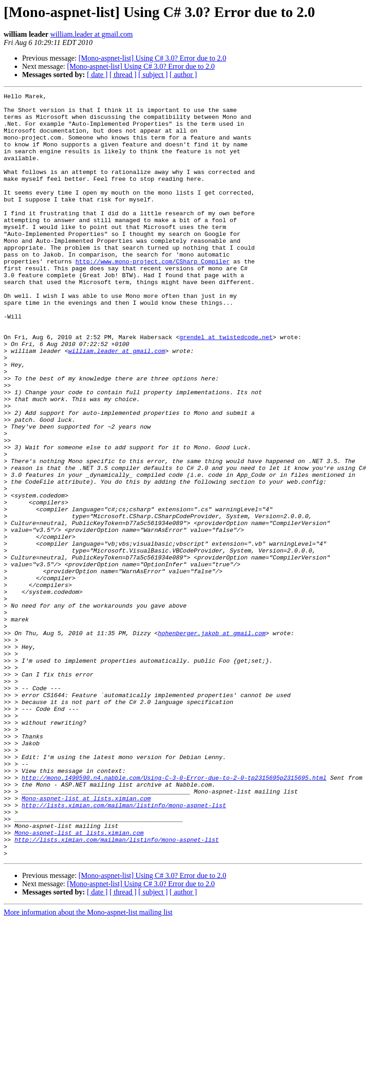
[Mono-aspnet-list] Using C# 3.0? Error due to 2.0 (152, 58)
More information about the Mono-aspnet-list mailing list (88, 1065)
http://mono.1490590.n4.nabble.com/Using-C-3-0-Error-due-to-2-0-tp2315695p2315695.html (174, 915)
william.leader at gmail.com (91, 34)
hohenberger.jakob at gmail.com (211, 742)
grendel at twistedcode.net (226, 386)
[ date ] (97, 74)
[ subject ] (153, 74)
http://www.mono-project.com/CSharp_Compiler (152, 295)
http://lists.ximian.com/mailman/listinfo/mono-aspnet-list (124, 948)
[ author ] (183, 74)
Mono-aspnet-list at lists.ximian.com (86, 940)
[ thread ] (123, 74)
